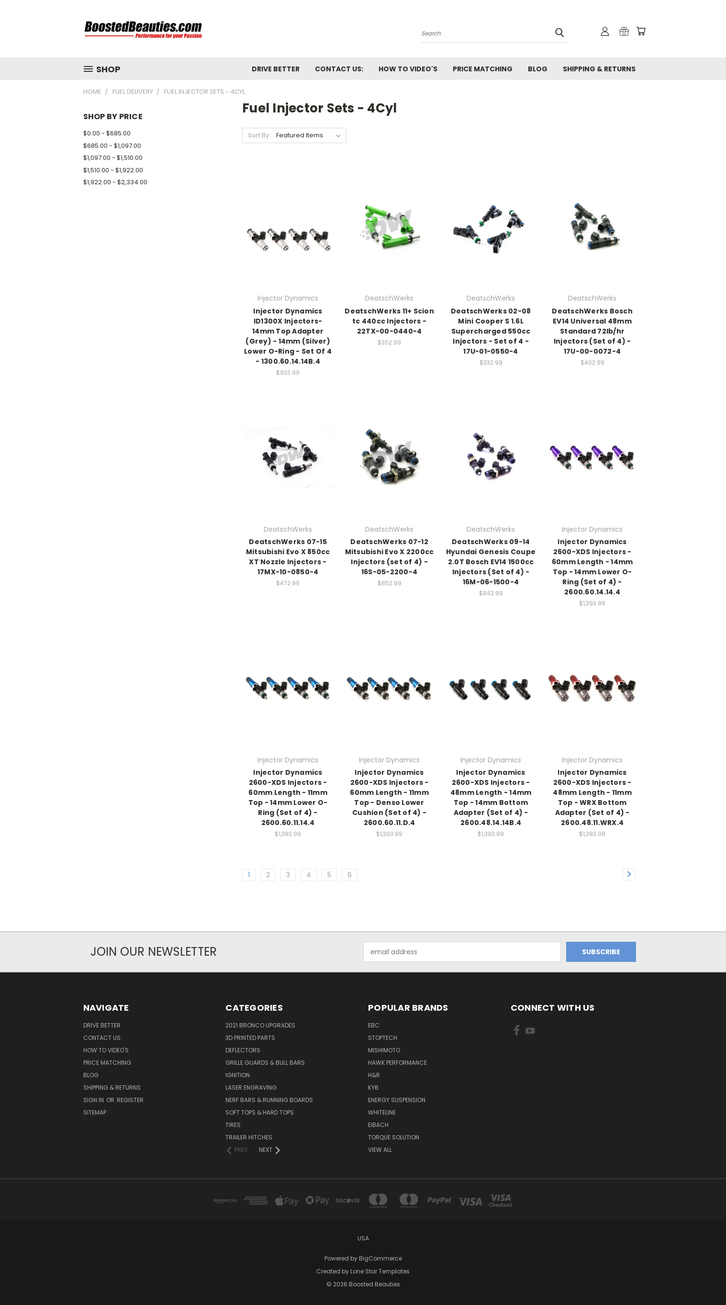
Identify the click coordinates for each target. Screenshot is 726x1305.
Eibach (378, 1125)
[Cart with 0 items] (641, 31)
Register (130, 1100)
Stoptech (382, 1038)
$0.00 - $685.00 (107, 133)
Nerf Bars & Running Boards (269, 1100)
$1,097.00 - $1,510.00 (113, 157)
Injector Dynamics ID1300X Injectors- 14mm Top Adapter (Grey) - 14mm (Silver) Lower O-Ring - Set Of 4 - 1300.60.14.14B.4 (288, 336)
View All (380, 1150)
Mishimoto (384, 1050)
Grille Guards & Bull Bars (265, 1063)
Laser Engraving (251, 1087)
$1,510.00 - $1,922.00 (113, 170)
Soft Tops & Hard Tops (259, 1112)
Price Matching (483, 69)
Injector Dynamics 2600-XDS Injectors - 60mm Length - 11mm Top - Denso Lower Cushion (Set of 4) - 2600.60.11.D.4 (389, 797)
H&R (374, 1075)
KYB (373, 1087)
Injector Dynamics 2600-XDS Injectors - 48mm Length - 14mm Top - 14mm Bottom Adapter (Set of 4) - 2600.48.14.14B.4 (491, 797)
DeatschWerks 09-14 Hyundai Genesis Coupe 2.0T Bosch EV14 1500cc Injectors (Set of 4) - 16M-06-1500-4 (491, 562)
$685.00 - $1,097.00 (112, 145)
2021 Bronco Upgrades (260, 1025)
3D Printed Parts (250, 1038)
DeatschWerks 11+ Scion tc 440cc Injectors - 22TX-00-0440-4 (389, 321)
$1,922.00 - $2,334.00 (115, 182)
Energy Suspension (396, 1100)
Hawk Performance (397, 1063)
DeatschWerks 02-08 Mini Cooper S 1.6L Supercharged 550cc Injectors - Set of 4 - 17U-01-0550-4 (491, 331)
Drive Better (276, 69)
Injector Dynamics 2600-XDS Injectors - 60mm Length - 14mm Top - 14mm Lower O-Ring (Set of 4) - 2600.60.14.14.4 (592, 567)
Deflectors (242, 1050)
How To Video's (408, 69)
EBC (374, 1025)
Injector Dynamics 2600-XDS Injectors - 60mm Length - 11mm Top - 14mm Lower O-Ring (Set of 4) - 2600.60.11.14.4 (288, 797)
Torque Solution (393, 1137)
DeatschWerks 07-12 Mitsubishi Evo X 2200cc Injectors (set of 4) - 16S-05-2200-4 (389, 557)
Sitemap (94, 1112)
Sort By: (259, 135)
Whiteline (382, 1112)
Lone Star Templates (380, 1271)
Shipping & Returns (599, 69)
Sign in (94, 1100)
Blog (537, 69)
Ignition (237, 1075)
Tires (233, 1125)
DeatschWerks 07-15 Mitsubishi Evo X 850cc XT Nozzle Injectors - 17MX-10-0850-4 (288, 557)
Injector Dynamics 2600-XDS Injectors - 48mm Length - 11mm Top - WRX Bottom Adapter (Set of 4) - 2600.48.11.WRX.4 (592, 797)
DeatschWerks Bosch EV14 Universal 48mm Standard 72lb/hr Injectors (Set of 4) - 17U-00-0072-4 (592, 331)
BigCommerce (380, 1258)
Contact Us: (339, 69)
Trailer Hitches (248, 1137)
